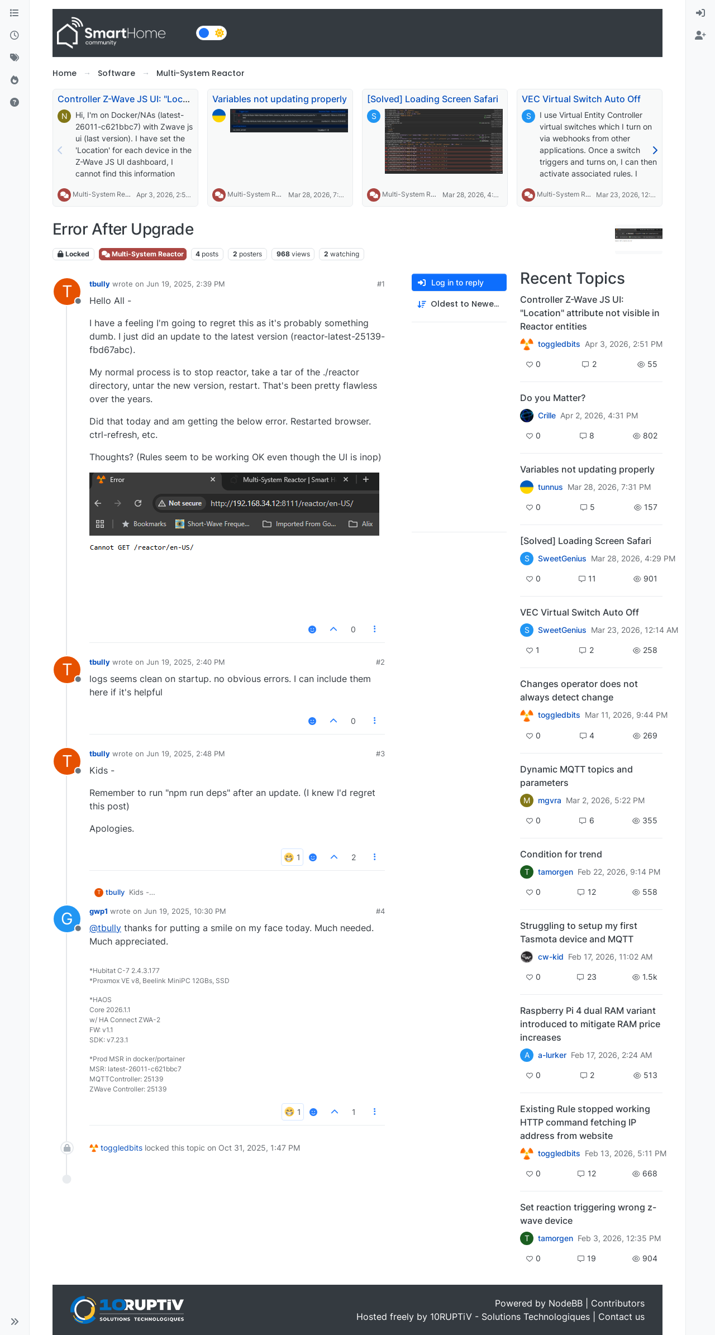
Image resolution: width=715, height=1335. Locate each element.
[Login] (700, 13)
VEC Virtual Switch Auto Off (581, 98)
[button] (14, 1322)
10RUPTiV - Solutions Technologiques (510, 1316)
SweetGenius (562, 558)
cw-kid (551, 957)
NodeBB (566, 1303)
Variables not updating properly (279, 98)
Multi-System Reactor (107, 194)
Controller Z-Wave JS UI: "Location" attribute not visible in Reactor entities (590, 313)
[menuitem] (700, 13)
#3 (380, 753)
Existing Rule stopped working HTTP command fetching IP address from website (585, 1122)
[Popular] (14, 80)
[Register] (700, 36)
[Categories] (14, 13)
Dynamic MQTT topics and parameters (576, 776)
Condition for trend (561, 854)
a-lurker (552, 1055)
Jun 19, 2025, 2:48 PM (185, 753)
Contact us (621, 1316)
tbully (99, 283)
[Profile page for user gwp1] (67, 918)
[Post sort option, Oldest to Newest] (459, 304)
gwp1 (98, 911)
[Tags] (14, 58)
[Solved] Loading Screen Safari (432, 98)
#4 (380, 911)
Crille (547, 415)
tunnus (550, 487)
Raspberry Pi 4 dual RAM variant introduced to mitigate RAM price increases (590, 1024)
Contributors (618, 1303)
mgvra (549, 800)
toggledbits (121, 1147)
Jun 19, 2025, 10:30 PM (185, 911)
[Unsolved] (14, 103)
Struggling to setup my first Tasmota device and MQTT (578, 932)
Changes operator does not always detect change (579, 690)
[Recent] (14, 36)
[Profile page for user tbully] (67, 291)
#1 (381, 283)
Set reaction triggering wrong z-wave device (588, 1214)
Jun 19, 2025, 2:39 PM (185, 283)
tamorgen (555, 872)
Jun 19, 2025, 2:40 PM (185, 661)
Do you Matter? (552, 397)
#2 (380, 661)
